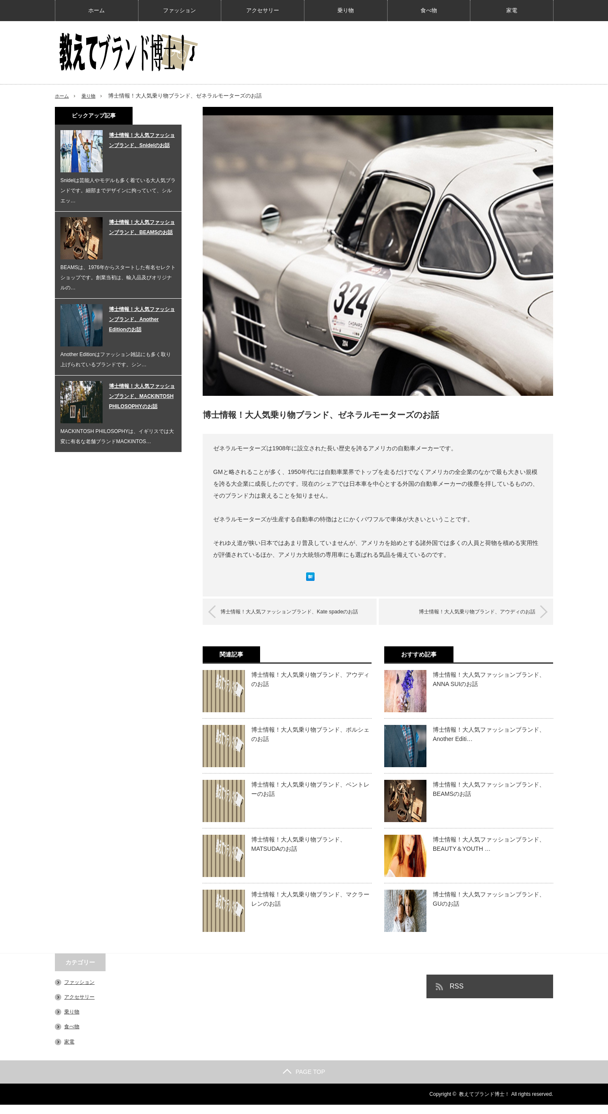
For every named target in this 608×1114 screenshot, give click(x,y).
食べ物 (429, 10)
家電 (511, 10)
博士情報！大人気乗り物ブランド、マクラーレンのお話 (310, 908)
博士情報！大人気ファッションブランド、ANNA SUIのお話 (489, 689)
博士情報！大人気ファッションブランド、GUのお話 (489, 908)
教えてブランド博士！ (484, 1103)
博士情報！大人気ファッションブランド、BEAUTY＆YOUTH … (489, 853)
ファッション (179, 10)
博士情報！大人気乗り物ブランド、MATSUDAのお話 (298, 853)
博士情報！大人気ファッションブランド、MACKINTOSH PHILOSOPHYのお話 (142, 396)
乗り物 (345, 10)
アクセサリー (262, 10)
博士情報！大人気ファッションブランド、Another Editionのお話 (142, 319)
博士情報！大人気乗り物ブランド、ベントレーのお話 (310, 798)
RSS (457, 995)
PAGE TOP (304, 1081)
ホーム (96, 10)
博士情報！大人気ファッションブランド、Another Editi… (489, 743)
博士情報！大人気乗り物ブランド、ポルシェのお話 (310, 743)
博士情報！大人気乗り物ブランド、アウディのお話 (465, 611)
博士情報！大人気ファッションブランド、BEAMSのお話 (489, 798)
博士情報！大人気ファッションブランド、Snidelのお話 (142, 140)
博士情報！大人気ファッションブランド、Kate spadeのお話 (297, 616)
